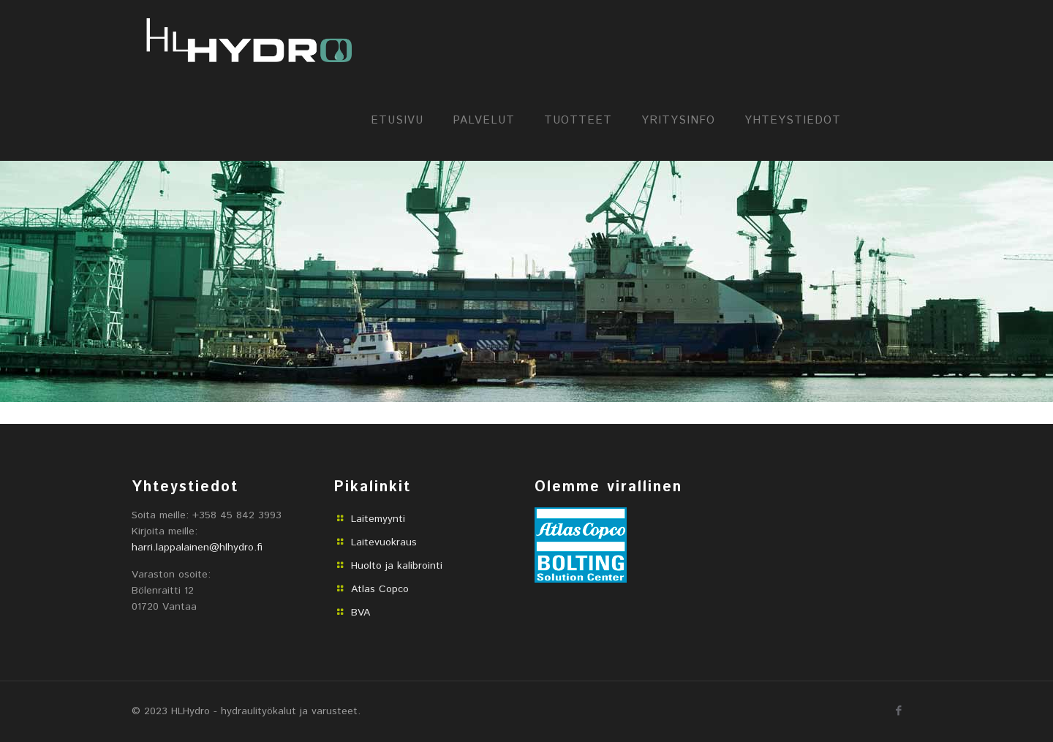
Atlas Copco (380, 589)
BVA (360, 612)
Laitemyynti (378, 519)
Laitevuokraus (384, 542)
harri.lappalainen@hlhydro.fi (197, 547)
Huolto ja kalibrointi (396, 566)
